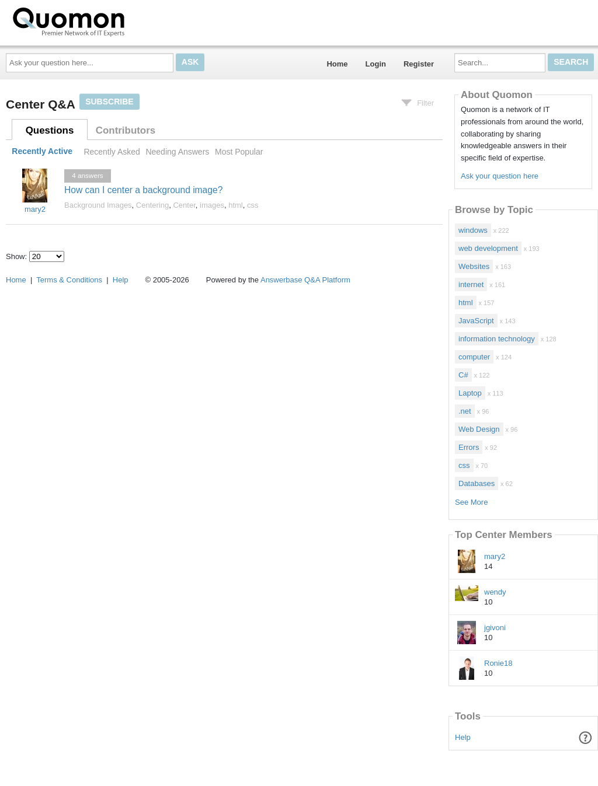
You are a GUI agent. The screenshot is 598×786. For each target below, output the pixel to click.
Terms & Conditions (69, 279)
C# (463, 375)
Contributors (125, 130)
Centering (152, 205)
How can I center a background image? (143, 190)
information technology (496, 338)
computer (474, 356)
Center (184, 205)
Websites (473, 266)
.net (464, 411)
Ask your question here (499, 176)
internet (471, 284)
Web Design (479, 429)
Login (376, 64)
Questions (50, 130)
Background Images (98, 205)
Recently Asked (112, 151)
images (212, 205)
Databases (476, 483)
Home (336, 64)
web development (488, 248)
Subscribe (109, 101)
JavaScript (476, 320)
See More (471, 502)
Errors (468, 447)
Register (419, 64)
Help (463, 737)
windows (473, 230)
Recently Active (42, 151)
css (253, 205)
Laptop (470, 393)
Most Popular (239, 151)
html (235, 205)
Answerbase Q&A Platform (305, 279)
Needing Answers (177, 151)
